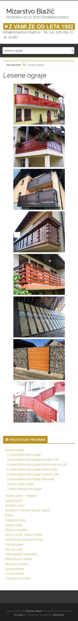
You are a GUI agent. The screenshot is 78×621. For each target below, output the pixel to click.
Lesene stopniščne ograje (24, 488)
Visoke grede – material (21, 495)
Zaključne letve (15, 520)
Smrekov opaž (14, 505)
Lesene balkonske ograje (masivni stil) (32, 469)
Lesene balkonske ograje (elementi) (31, 479)
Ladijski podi (13, 500)
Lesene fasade (14, 573)
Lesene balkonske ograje (24, 454)
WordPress (58, 615)
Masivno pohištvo (16, 564)
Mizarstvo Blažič (34, 611)
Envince (18, 615)
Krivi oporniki (13, 549)
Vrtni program (14, 544)
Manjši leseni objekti (18, 559)
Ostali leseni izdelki (18, 578)
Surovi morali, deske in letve (23, 534)
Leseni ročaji (13, 525)
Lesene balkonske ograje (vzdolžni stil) (33, 474)
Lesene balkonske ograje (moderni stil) (33, 459)
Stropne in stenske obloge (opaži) (27, 510)
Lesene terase (14, 568)
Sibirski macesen (16, 529)
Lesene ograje (14, 450)
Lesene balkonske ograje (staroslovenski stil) (36, 464)
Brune (9, 515)
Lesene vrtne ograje (20, 484)
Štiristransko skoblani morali (23, 539)
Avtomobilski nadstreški (21, 554)
